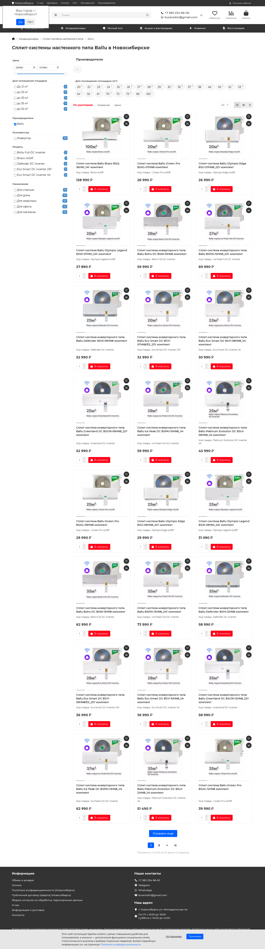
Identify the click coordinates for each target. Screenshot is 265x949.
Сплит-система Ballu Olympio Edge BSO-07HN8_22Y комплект (222, 165)
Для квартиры (26, 201)
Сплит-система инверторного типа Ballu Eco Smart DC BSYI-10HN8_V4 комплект (161, 699)
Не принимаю (174, 936)
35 (179, 87)
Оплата (65, 3)
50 (219, 87)
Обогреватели (74, 28)
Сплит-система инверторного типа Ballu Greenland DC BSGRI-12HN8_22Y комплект (224, 699)
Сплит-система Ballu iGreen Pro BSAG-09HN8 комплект (97, 523)
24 (108, 87)
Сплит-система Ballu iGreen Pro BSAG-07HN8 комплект (158, 165)
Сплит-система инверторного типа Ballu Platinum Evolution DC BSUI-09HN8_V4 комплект (223, 431)
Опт (75, 3)
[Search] (105, 15)
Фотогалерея (233, 28)
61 (98, 94)
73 (127, 94)
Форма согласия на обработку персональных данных (47, 900)
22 (88, 87)
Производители (106, 3)
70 (107, 94)
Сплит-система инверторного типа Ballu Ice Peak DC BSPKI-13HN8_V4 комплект (100, 789)
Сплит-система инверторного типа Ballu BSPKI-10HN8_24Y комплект (223, 252)
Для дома (23, 196)
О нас (40, 3)
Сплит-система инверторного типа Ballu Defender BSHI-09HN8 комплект (101, 339)
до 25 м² (22, 93)
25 (118, 87)
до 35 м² (22, 104)
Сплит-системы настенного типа (63, 39)
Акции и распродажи (156, 28)
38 (199, 87)
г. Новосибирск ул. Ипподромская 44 (163, 909)
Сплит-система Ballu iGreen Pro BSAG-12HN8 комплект (220, 787)
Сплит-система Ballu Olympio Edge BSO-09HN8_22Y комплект (161, 523)
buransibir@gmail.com (178, 18)
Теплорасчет (87, 3)
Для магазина (26, 212)
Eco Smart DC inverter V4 (33, 175)
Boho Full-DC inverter (31, 153)
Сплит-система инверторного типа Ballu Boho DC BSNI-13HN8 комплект (100, 610)
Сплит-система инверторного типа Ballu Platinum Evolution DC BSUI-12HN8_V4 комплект (161, 789)
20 (78, 87)
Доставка (52, 3)
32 (169, 87)
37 (189, 87)
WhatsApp (145, 890)
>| (175, 845)
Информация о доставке (28, 910)
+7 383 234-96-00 (174, 13)
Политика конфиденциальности (120, 944)
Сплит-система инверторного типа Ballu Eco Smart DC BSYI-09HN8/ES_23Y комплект (100, 699)
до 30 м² (22, 98)
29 (159, 87)
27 (138, 87)
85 (137, 94)
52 (229, 87)
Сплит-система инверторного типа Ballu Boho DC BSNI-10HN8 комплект (162, 252)
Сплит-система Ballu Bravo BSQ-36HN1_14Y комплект (98, 165)
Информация (23, 873)
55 (88, 94)
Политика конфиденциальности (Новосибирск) (43, 890)
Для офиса (24, 207)
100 (148, 94)
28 (149, 87)
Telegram (144, 885)
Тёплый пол (113, 28)
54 (78, 94)
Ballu (20, 124)
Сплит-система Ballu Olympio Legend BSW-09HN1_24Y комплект (224, 523)
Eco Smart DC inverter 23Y (34, 170)
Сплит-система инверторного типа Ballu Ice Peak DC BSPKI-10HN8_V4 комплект (161, 431)
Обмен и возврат (23, 880)
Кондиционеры (32, 28)
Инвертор (24, 139)
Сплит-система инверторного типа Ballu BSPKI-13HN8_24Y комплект (161, 610)
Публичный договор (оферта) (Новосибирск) (41, 895)
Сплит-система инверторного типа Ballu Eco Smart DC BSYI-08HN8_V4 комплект (223, 341)
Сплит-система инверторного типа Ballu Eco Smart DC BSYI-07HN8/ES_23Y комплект (161, 341)
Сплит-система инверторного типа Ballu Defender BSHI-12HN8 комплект (224, 610)
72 (117, 94)
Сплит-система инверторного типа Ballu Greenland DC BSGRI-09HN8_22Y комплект (101, 431)
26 (128, 87)
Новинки (197, 28)
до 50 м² (22, 109)
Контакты (18, 915)
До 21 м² (22, 87)
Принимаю (195, 936)
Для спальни (25, 190)
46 (209, 87)
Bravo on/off (25, 158)
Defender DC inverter (31, 164)
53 (239, 87)
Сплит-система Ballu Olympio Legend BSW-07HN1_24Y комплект (101, 252)
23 (98, 87)
